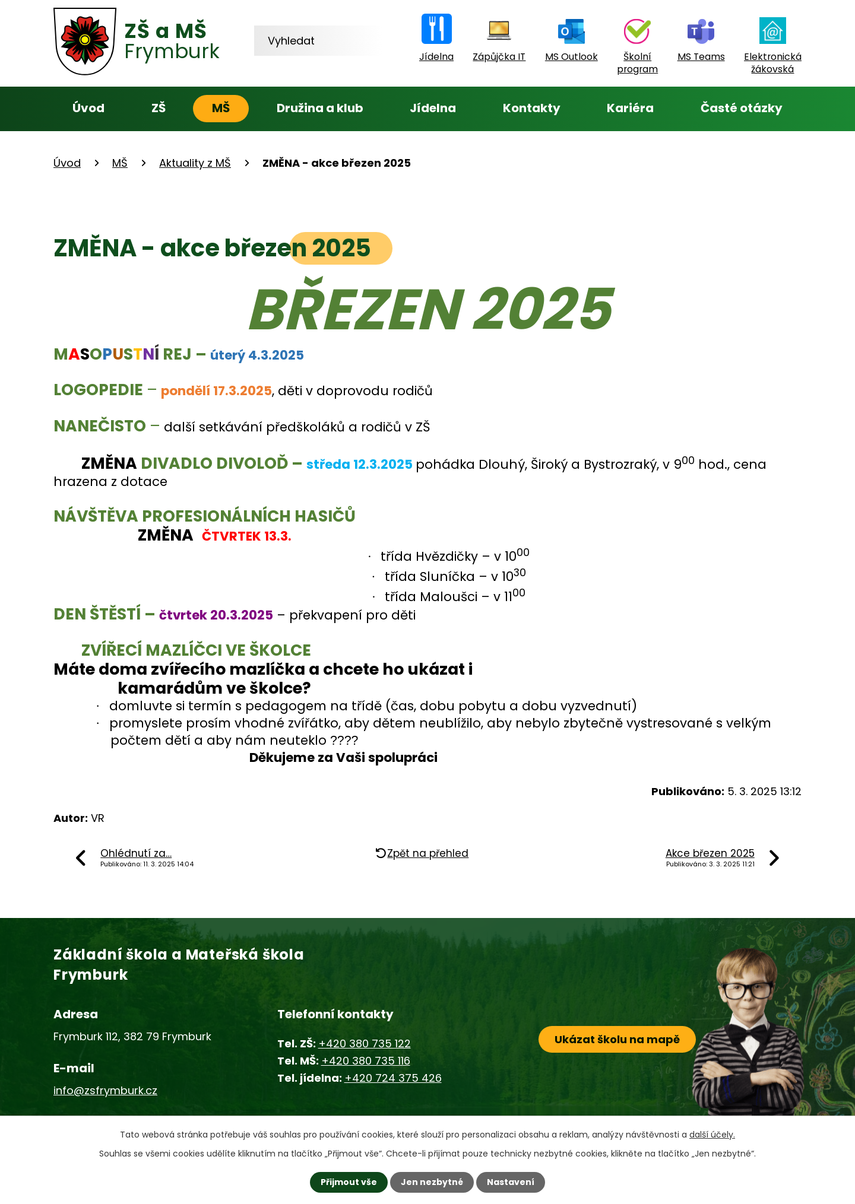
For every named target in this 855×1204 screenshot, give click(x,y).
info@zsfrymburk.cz (105, 1090)
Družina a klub (320, 108)
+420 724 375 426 (393, 1077)
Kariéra (630, 108)
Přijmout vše (349, 1182)
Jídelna (433, 108)
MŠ (221, 108)
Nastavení (510, 1182)
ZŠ (158, 108)
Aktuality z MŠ (195, 162)
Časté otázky (742, 108)
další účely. (712, 1135)
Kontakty (531, 108)
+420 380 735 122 (364, 1043)
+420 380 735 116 (365, 1060)
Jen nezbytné (432, 1182)
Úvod (88, 108)
